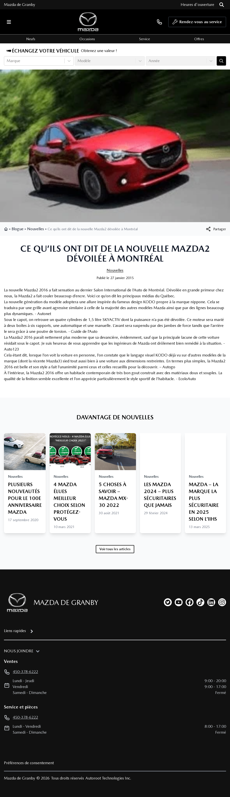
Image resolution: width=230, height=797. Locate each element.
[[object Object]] (215, 229)
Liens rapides (15, 630)
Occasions (87, 39)
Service (144, 39)
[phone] (159, 22)
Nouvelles (35, 229)
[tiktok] (200, 602)
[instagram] (222, 602)
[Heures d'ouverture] (197, 5)
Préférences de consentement (29, 763)
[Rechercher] (221, 4)
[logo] (88, 21)
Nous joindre (18, 651)
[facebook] (189, 602)
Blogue (17, 229)
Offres (199, 39)
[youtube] (179, 602)
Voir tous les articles (115, 549)
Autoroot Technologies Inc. (108, 778)
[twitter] (168, 602)
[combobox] (7, 61)
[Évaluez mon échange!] (221, 61)
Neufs (30, 39)
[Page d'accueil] (16, 602)
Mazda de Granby (19, 4)
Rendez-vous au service (197, 23)
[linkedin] (211, 602)
